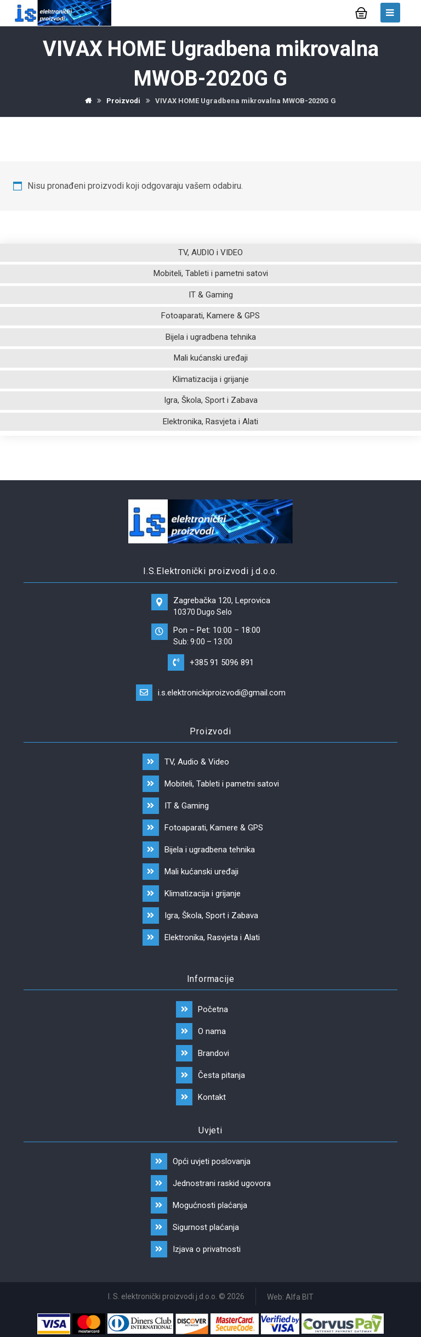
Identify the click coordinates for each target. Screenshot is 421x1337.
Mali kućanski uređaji (211, 358)
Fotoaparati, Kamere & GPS (210, 316)
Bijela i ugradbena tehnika (211, 337)
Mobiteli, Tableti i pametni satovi (210, 273)
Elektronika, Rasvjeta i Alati (210, 421)
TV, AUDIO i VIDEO (210, 252)
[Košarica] (361, 12)
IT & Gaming (211, 295)
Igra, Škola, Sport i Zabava (211, 400)
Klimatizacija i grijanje (211, 379)
